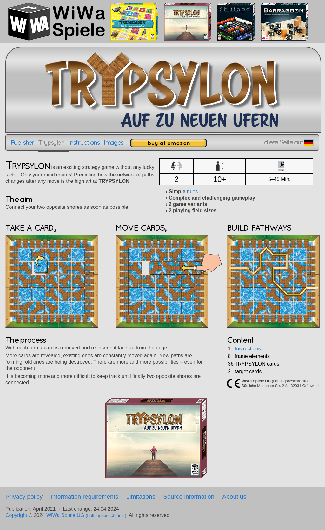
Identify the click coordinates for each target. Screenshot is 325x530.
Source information (188, 496)
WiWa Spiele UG (86, 515)
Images (113, 142)
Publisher (22, 142)
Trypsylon (51, 142)
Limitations (141, 496)
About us (234, 496)
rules (192, 191)
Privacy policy (24, 496)
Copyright (16, 515)
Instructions (84, 142)
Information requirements (84, 496)
